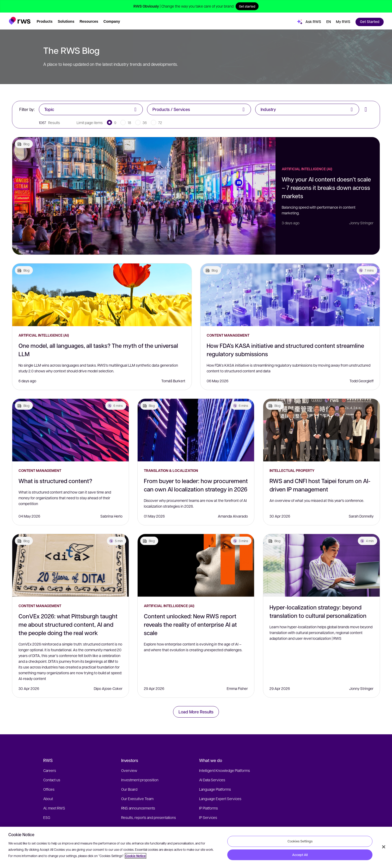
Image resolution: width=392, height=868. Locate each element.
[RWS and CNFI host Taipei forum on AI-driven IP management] (321, 430)
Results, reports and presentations (148, 817)
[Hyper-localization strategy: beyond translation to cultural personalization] (321, 565)
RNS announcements (138, 808)
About (48, 798)
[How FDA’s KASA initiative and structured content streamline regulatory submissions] (290, 294)
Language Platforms (215, 789)
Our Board (129, 789)
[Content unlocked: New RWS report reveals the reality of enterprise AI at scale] (196, 565)
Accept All (300, 854)
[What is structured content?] (70, 430)
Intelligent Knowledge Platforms (224, 770)
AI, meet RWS (54, 808)
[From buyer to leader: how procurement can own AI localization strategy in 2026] (196, 430)
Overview (129, 770)
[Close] (383, 847)
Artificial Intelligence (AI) (307, 168)
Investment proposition (139, 779)
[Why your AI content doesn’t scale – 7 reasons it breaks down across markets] (143, 196)
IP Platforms (208, 808)
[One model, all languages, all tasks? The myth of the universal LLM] (102, 294)
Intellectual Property (292, 470)
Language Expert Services (220, 798)
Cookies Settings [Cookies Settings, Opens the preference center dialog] (300, 841)
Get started (247, 6)
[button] (19, 19)
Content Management (228, 335)
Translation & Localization (171, 470)
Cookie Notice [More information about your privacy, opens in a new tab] (135, 856)
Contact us (51, 779)
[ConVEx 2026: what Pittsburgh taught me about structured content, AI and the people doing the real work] (70, 565)
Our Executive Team (137, 798)
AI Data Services (212, 779)
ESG (46, 817)
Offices (48, 789)
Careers (49, 770)
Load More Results (196, 711)
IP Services (208, 817)
